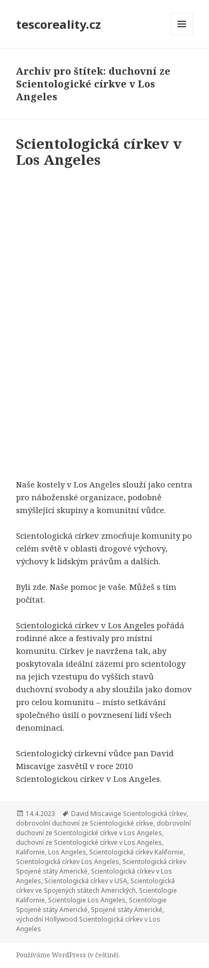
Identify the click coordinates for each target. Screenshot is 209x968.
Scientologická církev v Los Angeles (99, 151)
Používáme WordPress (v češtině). (68, 954)
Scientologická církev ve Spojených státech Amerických (95, 885)
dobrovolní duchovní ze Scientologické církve (84, 823)
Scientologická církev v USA (85, 880)
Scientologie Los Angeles (87, 900)
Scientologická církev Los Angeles (67, 861)
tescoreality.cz (58, 24)
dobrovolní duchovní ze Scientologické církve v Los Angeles (103, 828)
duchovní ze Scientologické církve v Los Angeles (89, 842)
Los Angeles (67, 852)
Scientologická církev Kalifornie (136, 852)
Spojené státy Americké (126, 909)
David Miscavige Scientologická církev (129, 813)
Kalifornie (30, 852)
